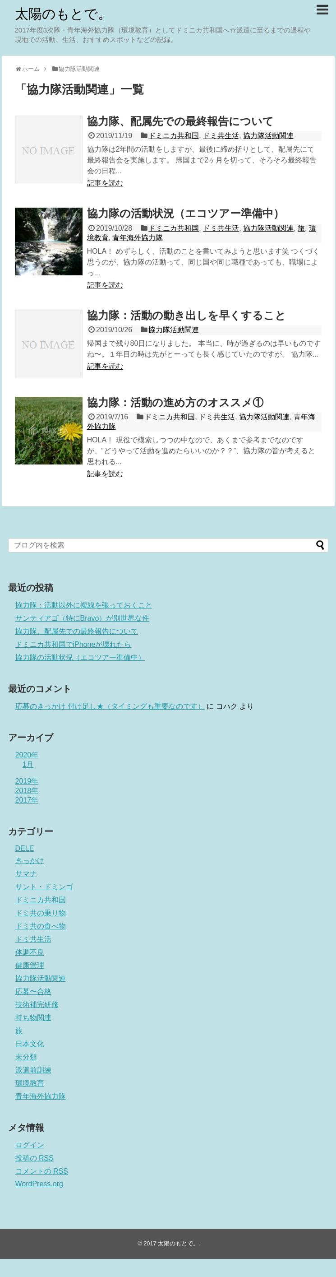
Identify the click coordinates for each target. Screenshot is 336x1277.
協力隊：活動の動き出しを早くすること (186, 315)
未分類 (26, 1057)
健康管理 (29, 965)
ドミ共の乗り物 (40, 913)
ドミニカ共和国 (173, 135)
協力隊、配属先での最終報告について (180, 121)
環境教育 (29, 1083)
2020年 (27, 755)
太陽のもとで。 (63, 13)
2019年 (27, 781)
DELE (24, 848)
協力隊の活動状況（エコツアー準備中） (185, 213)
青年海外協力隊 (137, 237)
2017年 (27, 800)
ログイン (29, 1145)
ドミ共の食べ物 (40, 926)
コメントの (41, 1171)
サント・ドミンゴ (44, 887)
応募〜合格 (33, 991)
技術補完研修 (37, 1004)
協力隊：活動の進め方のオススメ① (175, 402)
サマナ (26, 874)
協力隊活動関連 (268, 135)
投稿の (34, 1158)
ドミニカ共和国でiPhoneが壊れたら (73, 644)
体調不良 (29, 952)
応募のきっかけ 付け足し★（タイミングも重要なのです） (110, 706)
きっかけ (29, 860)
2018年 (27, 790)
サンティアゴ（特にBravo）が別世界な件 (82, 618)
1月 (28, 764)
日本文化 (29, 1044)
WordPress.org (39, 1184)
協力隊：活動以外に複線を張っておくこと (83, 605)
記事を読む (105, 183)
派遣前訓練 (33, 1070)
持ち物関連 (33, 1018)
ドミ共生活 (221, 135)
